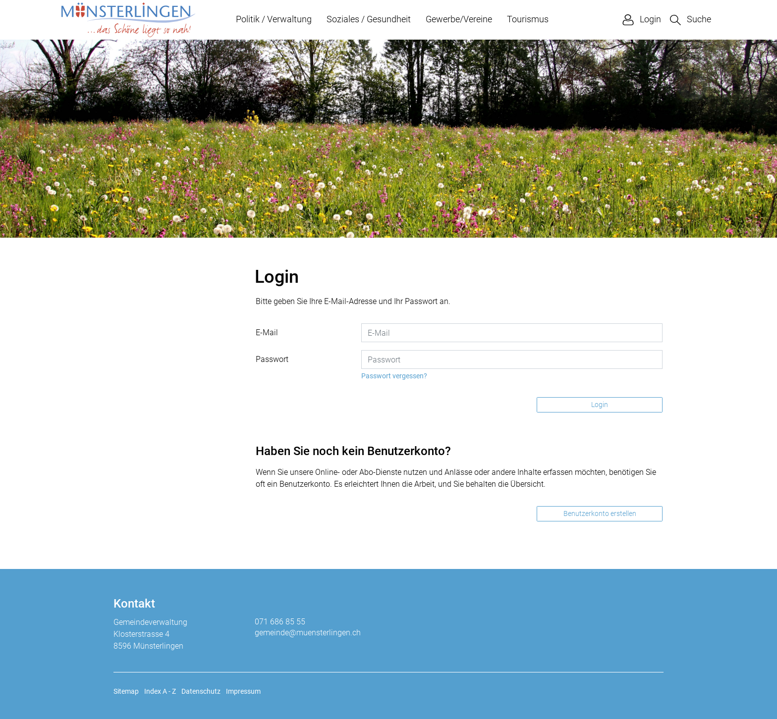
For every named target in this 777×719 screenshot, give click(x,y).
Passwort (272, 359)
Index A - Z (160, 691)
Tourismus (528, 19)
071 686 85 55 (280, 621)
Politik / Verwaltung (274, 19)
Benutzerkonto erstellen (599, 513)
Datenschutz (201, 691)
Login (599, 405)
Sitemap (126, 691)
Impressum (243, 691)
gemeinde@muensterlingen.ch (308, 632)
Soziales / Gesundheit (369, 19)
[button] (691, 19)
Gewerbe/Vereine (459, 19)
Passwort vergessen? (394, 376)
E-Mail (267, 332)
